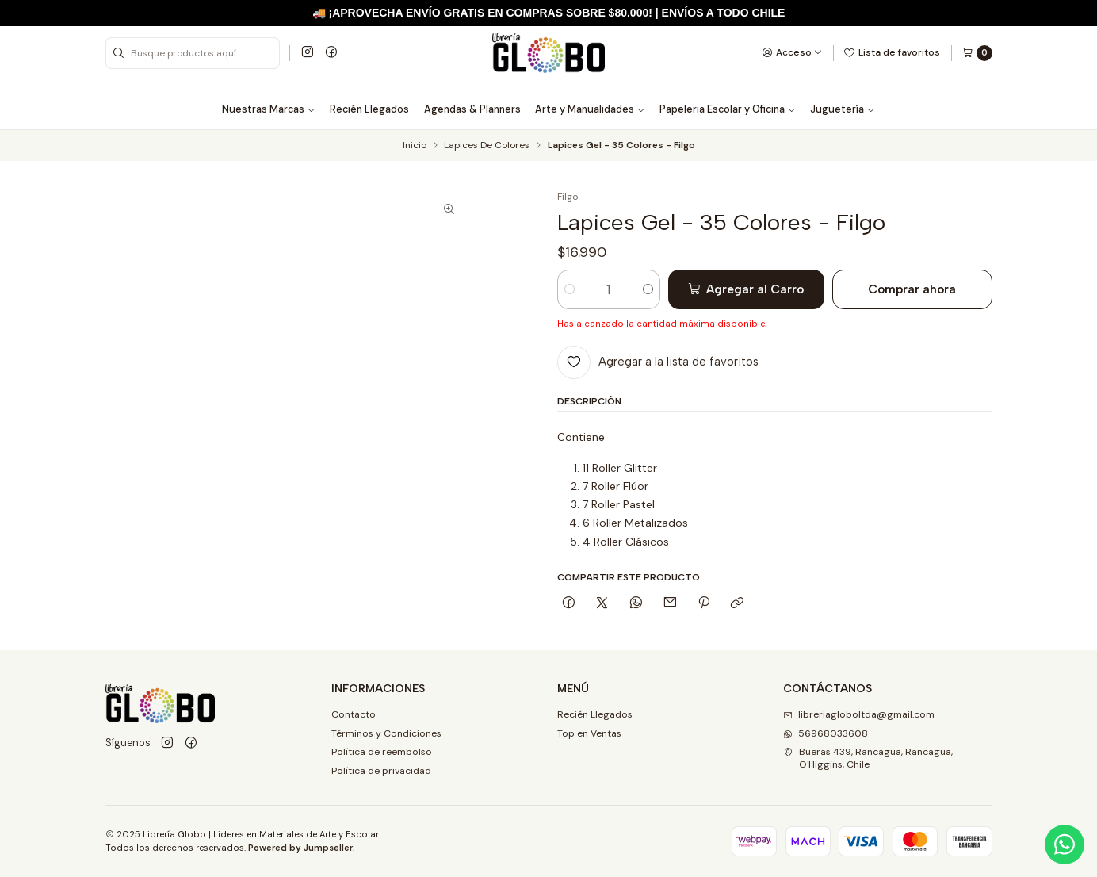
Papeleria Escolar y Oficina (727, 109)
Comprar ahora (912, 289)
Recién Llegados (369, 109)
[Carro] (976, 53)
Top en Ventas (589, 733)
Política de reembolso (381, 751)
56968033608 (825, 733)
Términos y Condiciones (386, 733)
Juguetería (842, 109)
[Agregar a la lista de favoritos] (658, 362)
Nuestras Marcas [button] (268, 109)
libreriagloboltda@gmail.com (859, 714)
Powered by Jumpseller (300, 847)
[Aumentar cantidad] (647, 289)
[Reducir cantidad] (569, 289)
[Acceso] (792, 52)
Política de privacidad (381, 770)
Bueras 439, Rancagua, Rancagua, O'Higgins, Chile (868, 757)
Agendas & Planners (472, 109)
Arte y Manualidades (590, 109)
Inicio (414, 146)
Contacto (353, 714)
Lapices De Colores (486, 146)
